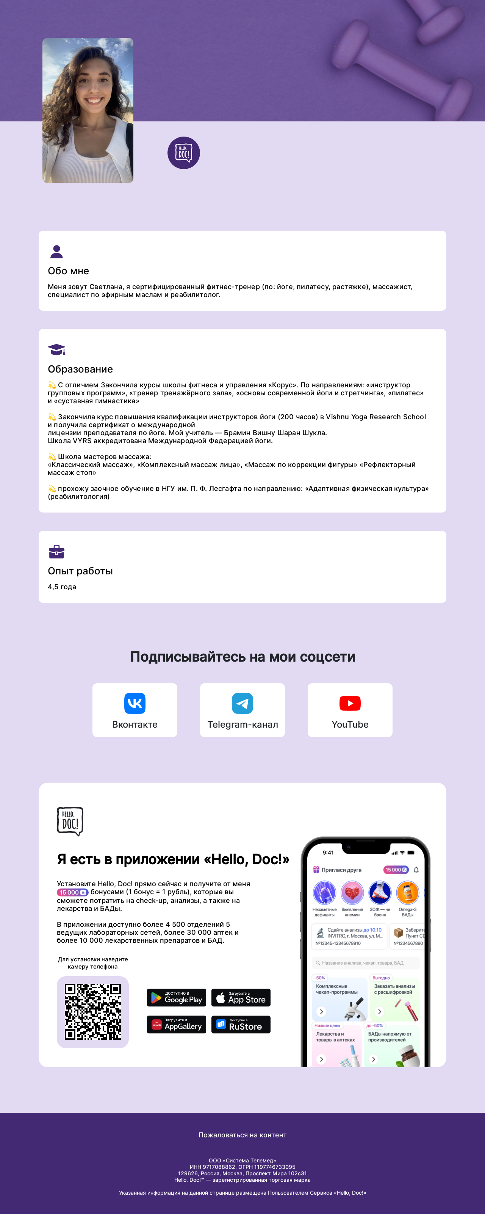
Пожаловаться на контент (243, 1135)
